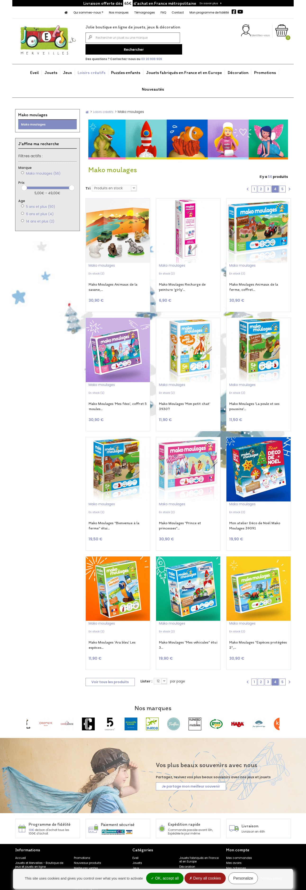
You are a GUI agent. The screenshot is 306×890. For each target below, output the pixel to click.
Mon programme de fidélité (209, 12)
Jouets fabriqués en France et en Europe (184, 71)
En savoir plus (209, 3)
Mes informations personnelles (248, 849)
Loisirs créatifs (91, 71)
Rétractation (83, 849)
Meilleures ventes (86, 844)
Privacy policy (271, 879)
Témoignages (144, 12)
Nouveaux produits (87, 839)
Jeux (67, 71)
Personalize (243, 879)
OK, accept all (165, 879)
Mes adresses (236, 844)
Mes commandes (239, 833)
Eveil (34, 71)
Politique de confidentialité (93, 854)
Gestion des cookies (88, 869)
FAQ (163, 12)
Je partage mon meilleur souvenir (191, 762)
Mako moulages (33, 123)
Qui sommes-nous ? (88, 12)
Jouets (51, 71)
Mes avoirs (234, 839)
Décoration (238, 71)
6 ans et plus (40, 212)
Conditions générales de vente (96, 859)
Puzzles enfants (125, 71)
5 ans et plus (40, 205)
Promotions (265, 71)
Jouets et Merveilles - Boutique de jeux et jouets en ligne (39, 840)
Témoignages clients (30, 856)
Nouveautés (153, 87)
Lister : (146, 657)
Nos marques (119, 12)
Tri (88, 186)
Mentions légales (86, 864)
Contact (178, 12)
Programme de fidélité (31, 861)
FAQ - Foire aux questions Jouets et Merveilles (40, 849)
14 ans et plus (40, 219)
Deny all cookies (205, 879)
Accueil (20, 833)
